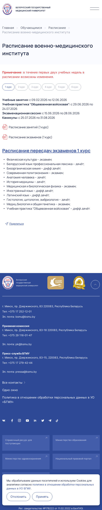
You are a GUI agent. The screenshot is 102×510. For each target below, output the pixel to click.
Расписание (57, 28)
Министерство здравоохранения (23, 458)
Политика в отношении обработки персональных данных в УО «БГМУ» (48, 400)
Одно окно (10, 390)
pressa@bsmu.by (26, 371)
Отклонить (18, 496)
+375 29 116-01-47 (20, 335)
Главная (8, 28)
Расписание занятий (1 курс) (29, 127)
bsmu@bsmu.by (25, 316)
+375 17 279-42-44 (20, 362)
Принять (42, 496)
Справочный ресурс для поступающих (18, 442)
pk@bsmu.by (23, 344)
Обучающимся (31, 28)
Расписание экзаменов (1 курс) (30, 137)
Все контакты (12, 382)
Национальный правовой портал (73, 458)
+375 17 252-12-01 (20, 311)
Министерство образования (71, 440)
